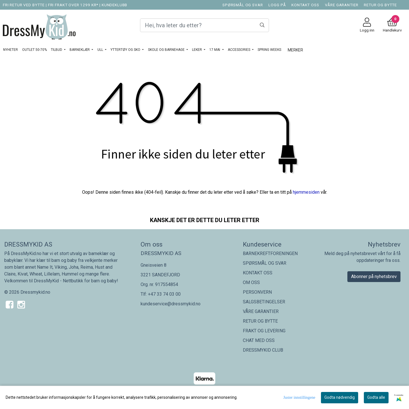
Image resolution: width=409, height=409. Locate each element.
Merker (295, 50)
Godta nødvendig (339, 397)
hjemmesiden (306, 192)
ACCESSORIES (239, 50)
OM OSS (251, 282)
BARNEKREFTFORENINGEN (270, 253)
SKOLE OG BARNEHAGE (166, 50)
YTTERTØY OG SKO (125, 50)
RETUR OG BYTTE (380, 5)
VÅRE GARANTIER (341, 5)
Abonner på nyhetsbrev (374, 276)
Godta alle (376, 397)
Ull (100, 50)
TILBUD (57, 50)
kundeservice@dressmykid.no (171, 303)
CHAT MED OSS (259, 340)
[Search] (204, 25)
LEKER (197, 50)
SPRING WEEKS (269, 50)
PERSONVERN (257, 292)
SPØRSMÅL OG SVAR (242, 5)
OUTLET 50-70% (34, 50)
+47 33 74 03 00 (164, 294)
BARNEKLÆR (80, 50)
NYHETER (10, 50)
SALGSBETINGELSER (264, 301)
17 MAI (215, 50)
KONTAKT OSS (305, 5)
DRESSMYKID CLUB (263, 350)
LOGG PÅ (277, 5)
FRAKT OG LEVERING (264, 330)
